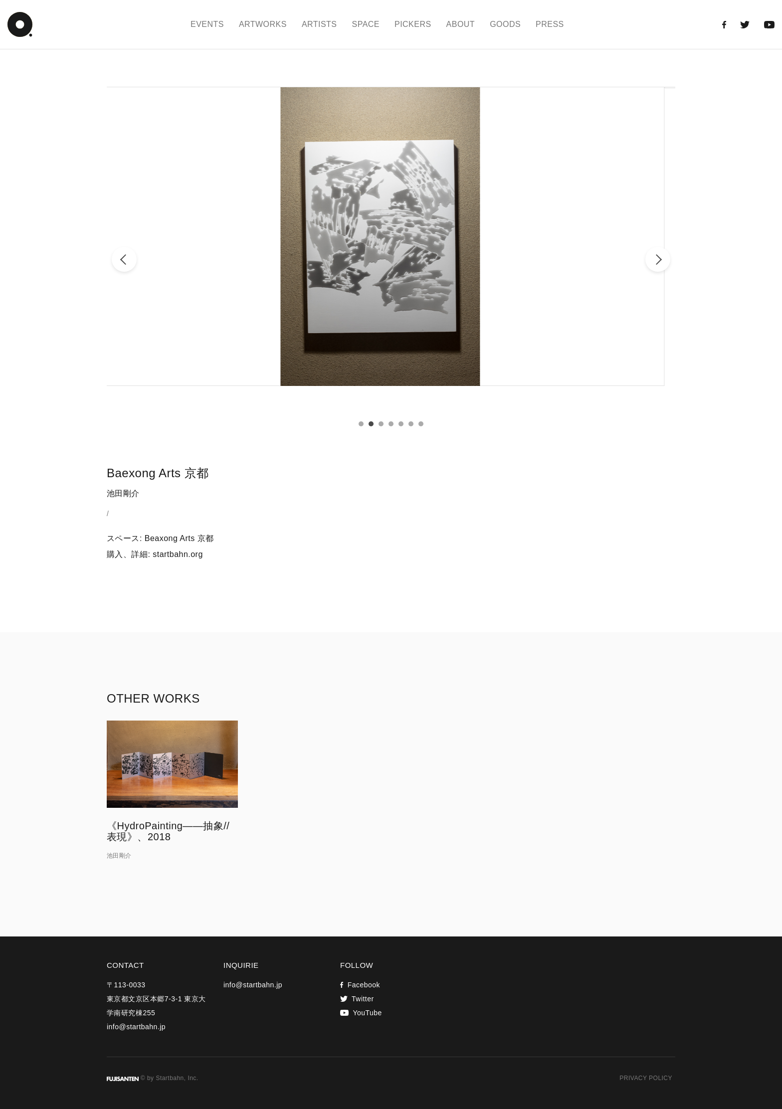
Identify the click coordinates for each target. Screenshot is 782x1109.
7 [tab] (420, 423)
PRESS (550, 24)
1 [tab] (361, 423)
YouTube (361, 1013)
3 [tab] (381, 423)
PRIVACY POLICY (645, 1078)
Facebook (360, 985)
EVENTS (207, 24)
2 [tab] (371, 423)
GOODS (505, 24)
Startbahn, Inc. (177, 1078)
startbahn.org (178, 554)
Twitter (357, 999)
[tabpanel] (391, 236)
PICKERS (412, 24)
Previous (124, 259)
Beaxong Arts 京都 (179, 538)
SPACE (366, 24)
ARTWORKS (263, 24)
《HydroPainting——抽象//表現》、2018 (168, 831)
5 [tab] (400, 423)
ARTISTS (319, 24)
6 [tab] (410, 423)
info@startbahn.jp (136, 1027)
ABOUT (460, 24)
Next (657, 259)
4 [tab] (391, 423)
